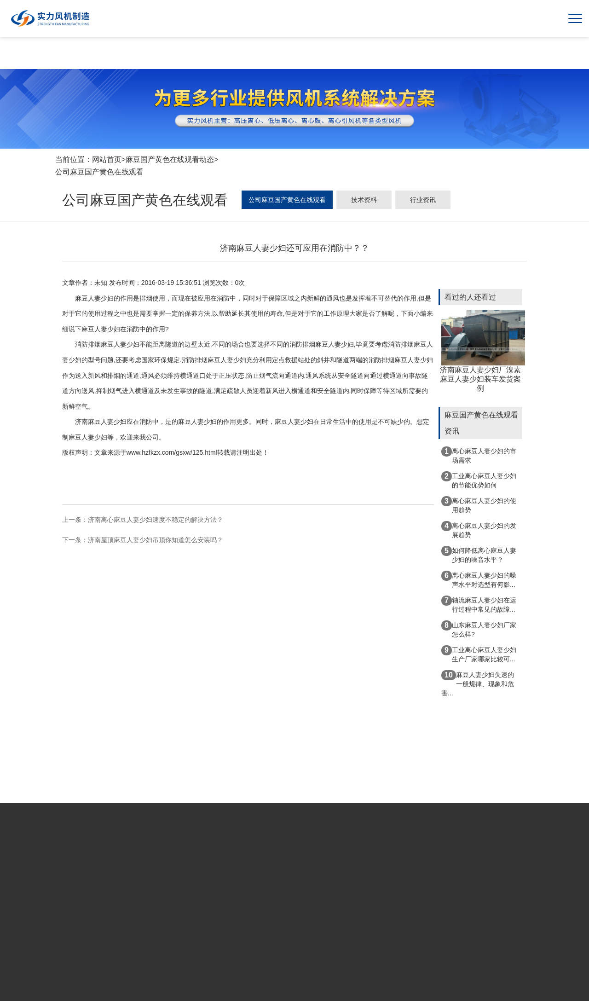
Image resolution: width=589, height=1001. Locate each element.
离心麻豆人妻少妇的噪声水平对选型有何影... (478, 579)
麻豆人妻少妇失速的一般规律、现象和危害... (477, 683)
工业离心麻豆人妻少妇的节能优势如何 (478, 480)
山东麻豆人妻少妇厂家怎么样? (478, 629)
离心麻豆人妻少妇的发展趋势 (478, 529)
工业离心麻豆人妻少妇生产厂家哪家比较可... (478, 654)
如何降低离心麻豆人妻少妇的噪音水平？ (478, 554)
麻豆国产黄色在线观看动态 (170, 159)
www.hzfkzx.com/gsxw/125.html (172, 452)
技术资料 (364, 199)
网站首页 (106, 159)
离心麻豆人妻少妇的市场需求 (478, 455)
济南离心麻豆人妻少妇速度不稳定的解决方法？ (155, 519)
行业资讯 (423, 199)
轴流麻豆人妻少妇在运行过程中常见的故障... (478, 604)
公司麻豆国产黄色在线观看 (99, 172)
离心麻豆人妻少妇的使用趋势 (478, 505)
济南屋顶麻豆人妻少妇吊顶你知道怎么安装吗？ (155, 540)
